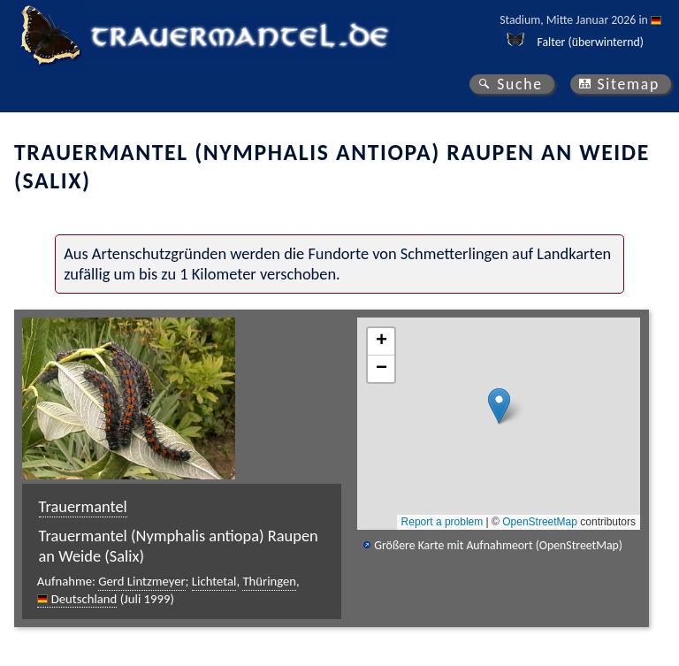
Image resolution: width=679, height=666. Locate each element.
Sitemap (628, 84)
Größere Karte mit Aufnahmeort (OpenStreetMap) (498, 545)
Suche (520, 84)
